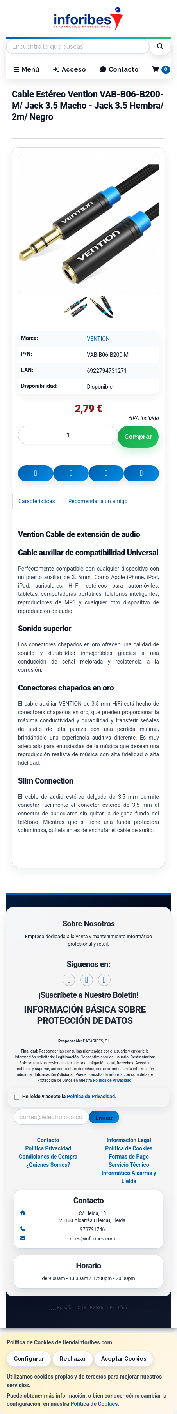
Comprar (138, 436)
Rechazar (72, 1359)
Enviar (104, 1118)
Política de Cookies (94, 1404)
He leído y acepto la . (69, 1096)
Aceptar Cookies (123, 1359)
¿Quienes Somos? (48, 1165)
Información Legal (129, 1140)
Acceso (69, 69)
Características (36, 501)
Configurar (29, 1359)
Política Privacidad (48, 1148)
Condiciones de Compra (48, 1156)
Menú (26, 69)
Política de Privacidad (112, 1080)
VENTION (98, 339)
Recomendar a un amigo (98, 501)
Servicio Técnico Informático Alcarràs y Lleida (129, 1173)
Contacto (119, 69)
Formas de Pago (129, 1156)
